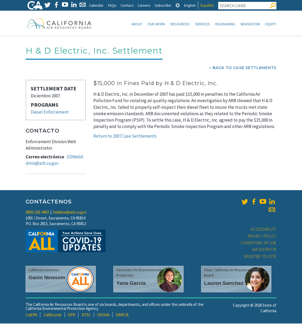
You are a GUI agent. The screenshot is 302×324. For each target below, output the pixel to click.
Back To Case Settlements (244, 68)
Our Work (156, 24)
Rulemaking (225, 24)
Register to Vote (260, 256)
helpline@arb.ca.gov (69, 212)
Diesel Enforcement (50, 112)
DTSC (86, 315)
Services (202, 24)
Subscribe (163, 5)
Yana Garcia (131, 283)
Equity (270, 24)
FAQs (112, 5)
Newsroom (250, 24)
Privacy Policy (262, 236)
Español (206, 5)
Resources (180, 24)
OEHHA (103, 315)
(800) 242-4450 (37, 212)
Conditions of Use (258, 243)
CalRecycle (52, 315)
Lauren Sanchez (223, 283)
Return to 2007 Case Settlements (125, 136)
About (136, 24)
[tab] (177, 5)
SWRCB (122, 315)
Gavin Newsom (47, 278)
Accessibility (263, 229)
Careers (144, 5)
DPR (71, 315)
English (190, 5)
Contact (127, 5)
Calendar (96, 5)
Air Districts (264, 250)
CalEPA (31, 315)
